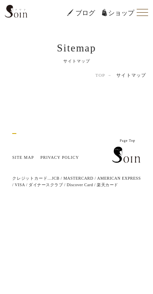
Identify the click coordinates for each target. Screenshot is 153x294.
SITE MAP (23, 157)
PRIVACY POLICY (59, 157)
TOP (100, 75)
